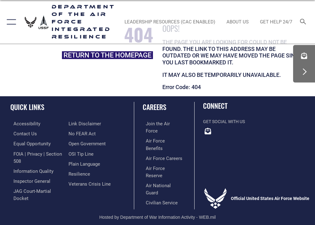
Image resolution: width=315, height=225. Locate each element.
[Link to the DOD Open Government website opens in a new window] (86, 142)
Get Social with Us (224, 121)
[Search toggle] (304, 22)
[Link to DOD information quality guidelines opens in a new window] (29, 168)
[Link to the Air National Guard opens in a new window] (161, 162)
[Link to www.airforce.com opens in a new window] (159, 123)
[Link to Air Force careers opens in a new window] (159, 142)
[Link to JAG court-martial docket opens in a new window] (35, 187)
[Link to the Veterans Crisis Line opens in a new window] (88, 181)
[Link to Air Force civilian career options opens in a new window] (157, 171)
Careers (154, 107)
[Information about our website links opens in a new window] (83, 123)
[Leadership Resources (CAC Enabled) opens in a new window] (170, 22)
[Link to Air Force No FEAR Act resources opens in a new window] (81, 133)
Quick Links (27, 107)
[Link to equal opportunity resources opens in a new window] (28, 142)
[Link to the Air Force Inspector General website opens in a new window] (27, 178)
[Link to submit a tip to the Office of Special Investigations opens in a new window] (80, 152)
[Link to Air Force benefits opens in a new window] (160, 133)
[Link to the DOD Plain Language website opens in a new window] (84, 162)
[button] (10, 22)
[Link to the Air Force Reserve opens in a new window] (159, 152)
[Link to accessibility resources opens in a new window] (22, 123)
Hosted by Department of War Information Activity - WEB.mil (157, 199)
